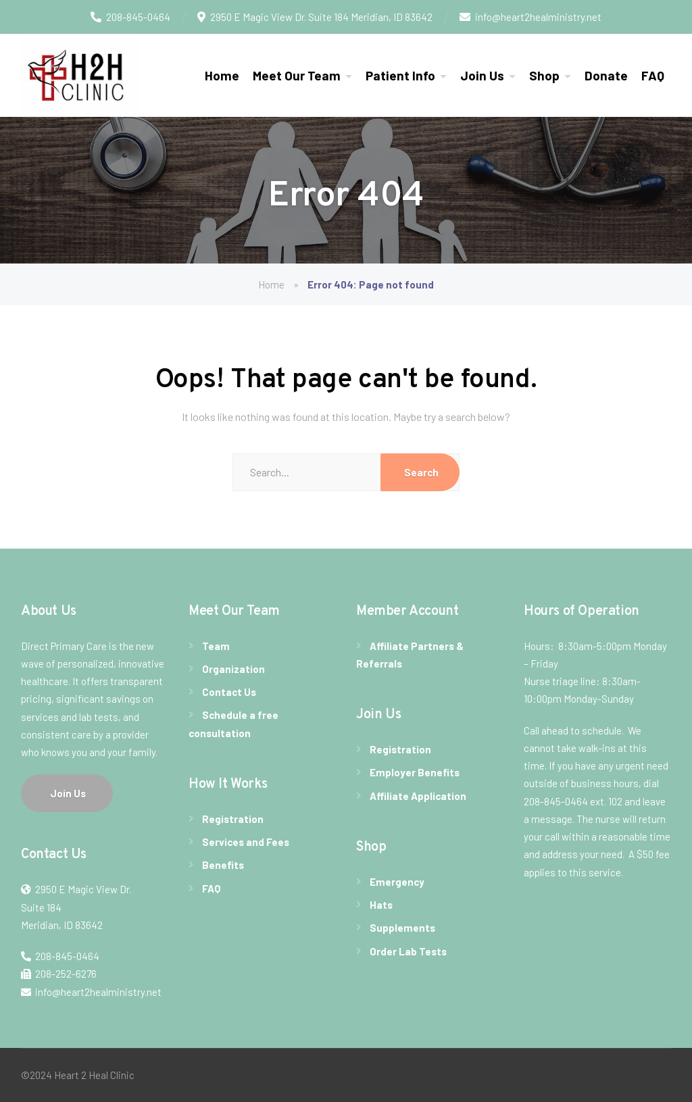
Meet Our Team (297, 75)
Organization (233, 669)
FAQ (652, 75)
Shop (544, 75)
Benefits (223, 865)
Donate (606, 75)
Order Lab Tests (408, 951)
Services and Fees (245, 842)
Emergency (397, 882)
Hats (381, 905)
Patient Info (400, 75)
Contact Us (229, 692)
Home (222, 75)
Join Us (482, 75)
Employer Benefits (415, 772)
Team (216, 646)
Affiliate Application (418, 796)
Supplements (402, 928)
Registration (233, 819)
